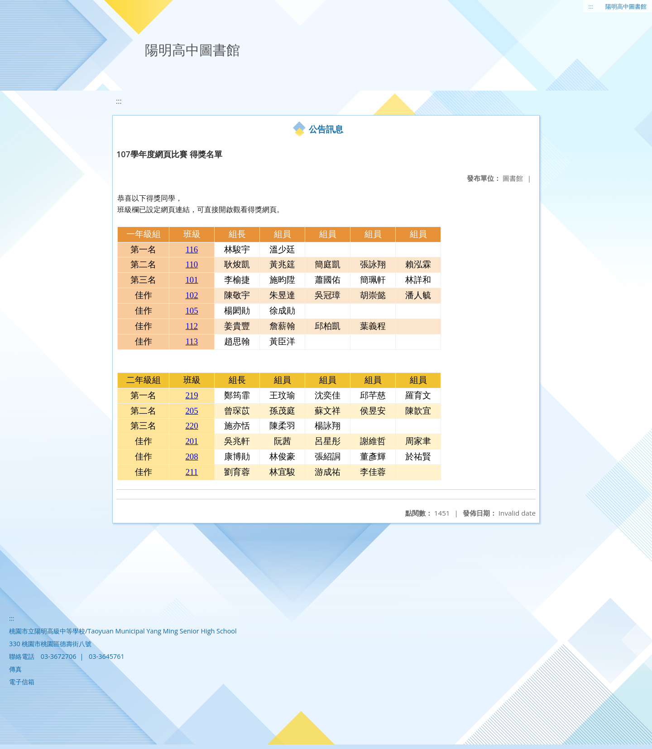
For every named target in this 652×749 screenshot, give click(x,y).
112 (192, 326)
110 (192, 264)
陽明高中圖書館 (626, 6)
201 (192, 441)
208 (192, 456)
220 (192, 425)
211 (192, 472)
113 (192, 341)
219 (192, 395)
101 (192, 280)
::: (591, 6)
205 (192, 411)
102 (192, 295)
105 (192, 310)
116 (192, 249)
